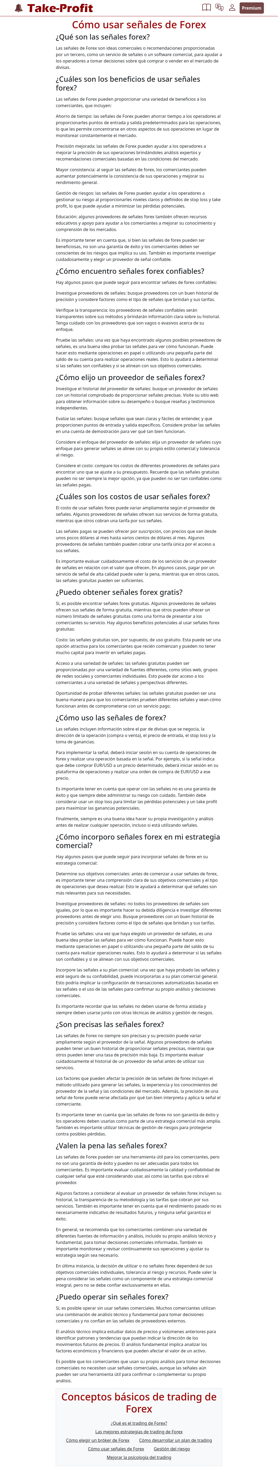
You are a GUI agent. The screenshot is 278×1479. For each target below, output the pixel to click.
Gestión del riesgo (172, 1449)
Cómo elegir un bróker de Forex (98, 1440)
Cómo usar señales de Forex (116, 1449)
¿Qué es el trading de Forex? (139, 1423)
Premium (251, 8)
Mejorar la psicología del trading (139, 1457)
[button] (206, 8)
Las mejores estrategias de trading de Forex (139, 1432)
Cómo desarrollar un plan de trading (175, 1440)
